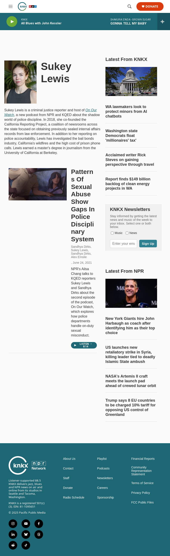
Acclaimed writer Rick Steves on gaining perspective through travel (129, 160)
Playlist (102, 458)
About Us (69, 458)
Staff (66, 478)
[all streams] (163, 21)
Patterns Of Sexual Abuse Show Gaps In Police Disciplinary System (83, 205)
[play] (11, 21)
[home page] (27, 6)
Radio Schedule (73, 497)
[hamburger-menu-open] (10, 6)
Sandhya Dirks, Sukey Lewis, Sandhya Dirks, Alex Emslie (81, 252)
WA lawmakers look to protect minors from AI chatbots (126, 111)
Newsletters (105, 478)
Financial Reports (143, 458)
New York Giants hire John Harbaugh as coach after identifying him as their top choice (130, 325)
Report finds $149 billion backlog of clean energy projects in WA (127, 184)
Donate (151, 6)
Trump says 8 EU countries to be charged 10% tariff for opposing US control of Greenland (130, 407)
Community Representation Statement (141, 471)
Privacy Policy (140, 492)
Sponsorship (105, 497)
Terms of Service (142, 483)
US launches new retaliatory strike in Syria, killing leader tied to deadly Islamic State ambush (130, 354)
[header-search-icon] (129, 6)
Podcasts (103, 468)
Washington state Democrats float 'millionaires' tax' (121, 135)
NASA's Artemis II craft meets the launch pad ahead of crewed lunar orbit (130, 381)
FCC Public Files (142, 502)
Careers (102, 487)
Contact (68, 468)
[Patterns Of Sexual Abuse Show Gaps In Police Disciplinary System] (38, 184)
